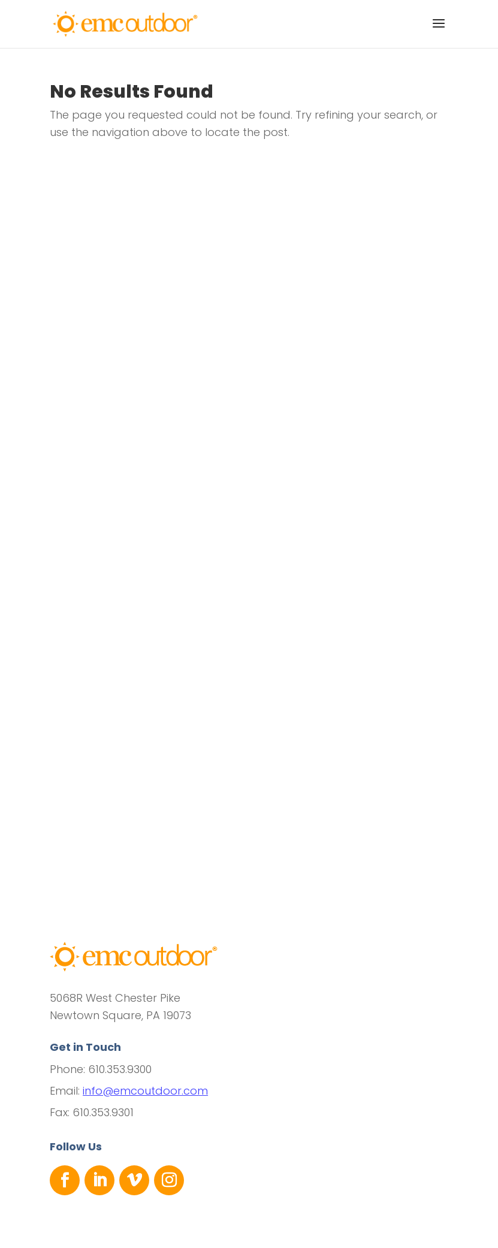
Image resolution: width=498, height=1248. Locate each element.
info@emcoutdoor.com (145, 1090)
